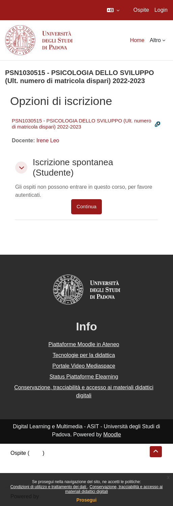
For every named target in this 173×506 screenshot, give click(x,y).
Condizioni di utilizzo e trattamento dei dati (48, 486)
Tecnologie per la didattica (84, 355)
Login (161, 10)
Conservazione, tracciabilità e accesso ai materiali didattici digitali (83, 391)
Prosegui (87, 500)
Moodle (112, 434)
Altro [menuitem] (155, 40)
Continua (86, 206)
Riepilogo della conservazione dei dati (55, 461)
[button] (113, 10)
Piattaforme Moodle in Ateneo (84, 344)
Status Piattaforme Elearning (84, 377)
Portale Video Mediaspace (83, 366)
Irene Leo (47, 140)
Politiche (20, 469)
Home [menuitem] (137, 40)
